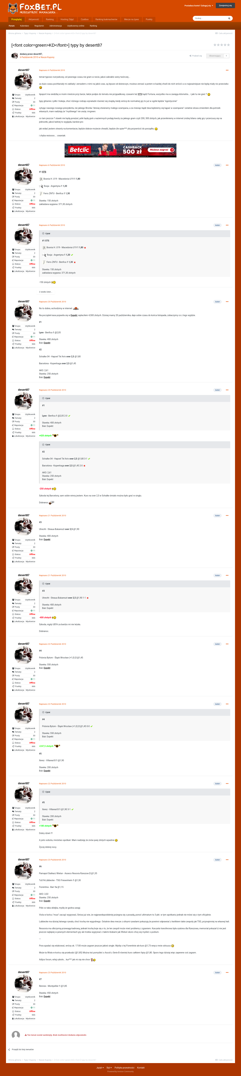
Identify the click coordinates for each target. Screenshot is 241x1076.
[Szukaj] (209, 18)
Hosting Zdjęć (67, 19)
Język (100, 1067)
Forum (12, 26)
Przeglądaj (16, 19)
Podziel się (196, 56)
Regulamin (39, 26)
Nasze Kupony (47, 57)
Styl (109, 1067)
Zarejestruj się (225, 5)
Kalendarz (24, 26)
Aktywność (34, 19)
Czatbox (85, 19)
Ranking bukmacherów (106, 19)
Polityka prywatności (124, 1067)
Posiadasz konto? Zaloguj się (199, 5)
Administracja (55, 26)
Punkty (149, 19)
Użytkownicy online (75, 26)
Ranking (93, 26)
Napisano (52, 70)
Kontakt (140, 1067)
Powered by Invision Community (120, 1071)
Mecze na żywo (131, 19)
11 (33, 105)
